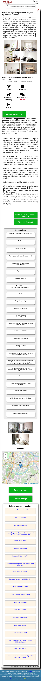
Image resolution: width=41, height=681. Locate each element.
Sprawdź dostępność (14, 114)
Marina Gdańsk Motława (20, 602)
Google (29, 671)
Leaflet (25, 483)
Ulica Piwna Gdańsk (20, 648)
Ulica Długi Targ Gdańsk (20, 571)
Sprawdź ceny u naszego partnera (25, 215)
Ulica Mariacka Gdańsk (20, 633)
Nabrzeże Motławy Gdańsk (20, 556)
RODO (12, 678)
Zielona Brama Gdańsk (20, 548)
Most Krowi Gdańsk (20, 517)
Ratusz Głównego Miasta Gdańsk (20, 594)
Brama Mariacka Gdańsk (20, 617)
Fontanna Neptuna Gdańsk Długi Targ (20, 579)
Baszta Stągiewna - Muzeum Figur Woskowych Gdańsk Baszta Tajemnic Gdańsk (20, 533)
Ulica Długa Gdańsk (20, 610)
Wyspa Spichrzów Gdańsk (20, 510)
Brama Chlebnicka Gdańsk (20, 587)
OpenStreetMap (34, 483)
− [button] (5, 458)
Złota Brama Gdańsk (20, 625)
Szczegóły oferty (20, 490)
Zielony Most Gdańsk (20, 540)
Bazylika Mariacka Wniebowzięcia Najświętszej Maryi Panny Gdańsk (20, 656)
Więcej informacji (25, 222)
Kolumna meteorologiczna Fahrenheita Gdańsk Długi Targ (20, 564)
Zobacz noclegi (20, 499)
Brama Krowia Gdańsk (20, 525)
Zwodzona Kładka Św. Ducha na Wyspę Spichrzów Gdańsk (20, 641)
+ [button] (5, 454)
